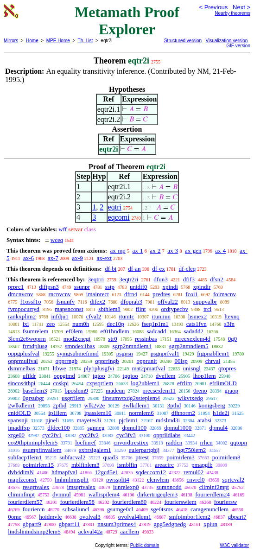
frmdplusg (35, 346)
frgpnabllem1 (213, 353)
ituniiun (161, 316)
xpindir (202, 286)
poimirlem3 (180, 457)
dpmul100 (134, 427)
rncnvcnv (59, 294)
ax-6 (28, 257)
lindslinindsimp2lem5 (34, 531)
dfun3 (160, 279)
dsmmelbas (21, 368)
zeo (50, 323)
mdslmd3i (168, 420)
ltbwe (59, 368)
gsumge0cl (120, 509)
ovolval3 (90, 516)
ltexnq (232, 316)
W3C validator (234, 545)
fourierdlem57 (25, 501)
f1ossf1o (30, 301)
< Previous (213, 7)
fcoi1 (191, 294)
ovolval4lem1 (135, 516)
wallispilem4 (104, 494)
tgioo (99, 375)
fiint (141, 308)
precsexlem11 (159, 390)
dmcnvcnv (20, 294)
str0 (112, 338)
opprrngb (67, 360)
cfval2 (93, 316)
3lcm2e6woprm (27, 338)
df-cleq (187, 268)
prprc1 (16, 286)
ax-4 (220, 250)
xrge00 (16, 435)
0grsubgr (33, 397)
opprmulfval (23, 360)
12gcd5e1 (106, 472)
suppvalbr (205, 301)
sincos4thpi (21, 383)
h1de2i (221, 412)
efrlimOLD (223, 383)
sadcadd (156, 331)
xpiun (210, 524)
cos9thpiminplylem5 (32, 442)
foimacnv (224, 294)
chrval (212, 360)
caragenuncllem (209, 509)
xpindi (170, 286)
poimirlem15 (38, 464)
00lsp (181, 360)
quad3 (110, 457)
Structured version (183, 40)
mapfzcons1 (22, 479)
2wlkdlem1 (21, 405)
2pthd (60, 405)
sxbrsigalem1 (95, 449)
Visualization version (226, 40)
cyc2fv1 (52, 435)
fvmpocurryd (23, 308)
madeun (115, 390)
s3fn (229, 323)
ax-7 (53, 257)
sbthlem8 (109, 308)
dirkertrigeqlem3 (157, 494)
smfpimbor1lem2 (189, 516)
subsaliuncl (75, 509)
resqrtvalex (36, 486)
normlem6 (141, 412)
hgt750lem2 (191, 449)
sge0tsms (162, 509)
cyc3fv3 (126, 435)
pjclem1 (128, 420)
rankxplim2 (22, 316)
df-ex (158, 268)
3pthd (174, 405)
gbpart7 (237, 516)
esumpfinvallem (42, 449)
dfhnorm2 (183, 412)
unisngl (192, 368)
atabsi (204, 420)
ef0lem (74, 331)
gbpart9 (32, 524)
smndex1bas (80, 346)
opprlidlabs (167, 435)
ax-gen (193, 250)
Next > (241, 7)
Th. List (85, 40)
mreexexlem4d (192, 338)
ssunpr (82, 286)
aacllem (129, 531)
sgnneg (96, 427)
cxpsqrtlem (99, 383)
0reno (200, 390)
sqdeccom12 (151, 472)
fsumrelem (36, 331)
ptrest (142, 457)
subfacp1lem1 (25, 457)
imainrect (97, 294)
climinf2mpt (214, 486)
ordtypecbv (174, 308)
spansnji (18, 420)
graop (232, 390)
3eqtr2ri (128, 279)
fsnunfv (66, 301)
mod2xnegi (77, 338)
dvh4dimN (21, 472)
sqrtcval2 (233, 479)
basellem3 (35, 390)
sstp (109, 286)
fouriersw (225, 501)
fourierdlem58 (77, 501)
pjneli (52, 420)
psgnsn (124, 353)
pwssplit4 (117, 479)
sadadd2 (193, 331)
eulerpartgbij (144, 449)
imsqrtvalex (81, 486)
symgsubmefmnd (78, 353)
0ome (14, 516)
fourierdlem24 (212, 494)
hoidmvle (50, 516)
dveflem (166, 375)
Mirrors (11, 40)
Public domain (144, 545)
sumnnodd (169, 486)
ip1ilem (57, 412)
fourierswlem (180, 501)
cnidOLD (19, 412)
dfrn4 (130, 294)
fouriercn (34, 509)
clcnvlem (158, 479)
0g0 (232, 338)
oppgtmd (64, 375)
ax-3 (172, 250)
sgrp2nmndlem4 (132, 346)
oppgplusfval (23, 353)
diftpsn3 (49, 286)
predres (161, 294)
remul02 (193, 472)
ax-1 (138, 250)
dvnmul (61, 494)
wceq (57, 239)
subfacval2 (72, 457)
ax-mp (118, 250)
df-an (134, 268)
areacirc (164, 464)
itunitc (126, 316)
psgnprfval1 (165, 353)
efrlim (184, 383)
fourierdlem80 (129, 501)
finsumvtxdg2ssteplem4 (131, 397)
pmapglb (202, 464)
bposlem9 (76, 390)
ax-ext (103, 257)
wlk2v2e (94, 405)
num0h (80, 323)
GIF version (238, 45)
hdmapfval (64, 472)
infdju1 (60, 316)
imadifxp (19, 427)
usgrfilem (73, 397)
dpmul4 (218, 427)
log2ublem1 (145, 383)
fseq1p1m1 (155, 323)
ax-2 (155, 250)
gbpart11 (69, 524)
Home (32, 40)
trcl (207, 308)
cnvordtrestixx (131, 442)
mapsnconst (69, 308)
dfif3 (189, 279)
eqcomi (119, 217)
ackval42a (90, 531)
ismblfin (127, 464)
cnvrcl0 (196, 479)
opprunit (146, 360)
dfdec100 (58, 427)
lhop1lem (204, 375)
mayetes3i (88, 420)
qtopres (227, 368)
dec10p (115, 323)
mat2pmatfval (148, 368)
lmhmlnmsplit (72, 479)
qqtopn (238, 442)
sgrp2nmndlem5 (189, 346)
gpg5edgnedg (169, 524)
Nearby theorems (232, 13)
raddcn (174, 442)
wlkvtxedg (190, 397)
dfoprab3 (131, 301)
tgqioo (130, 375)
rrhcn (206, 442)
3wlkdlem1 (136, 405)
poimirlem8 (226, 457)
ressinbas (146, 338)
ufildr (29, 375)
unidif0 (138, 286)
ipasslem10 (98, 412)
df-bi (110, 268)
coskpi (61, 383)
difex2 (97, 301)
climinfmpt (21, 494)
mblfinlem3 (85, 464)
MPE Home (58, 40)
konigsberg (211, 405)
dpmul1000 (177, 427)
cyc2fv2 (89, 435)
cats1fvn (196, 323)
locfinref (85, 442)
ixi (26, 323)
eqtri (114, 207)
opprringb (107, 360)
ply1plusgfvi (99, 368)
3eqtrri (96, 279)
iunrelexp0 (126, 486)
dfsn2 (216, 279)
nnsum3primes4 (116, 524)
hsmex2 (197, 316)
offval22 (168, 301)
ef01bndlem (114, 331)
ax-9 (77, 257)
